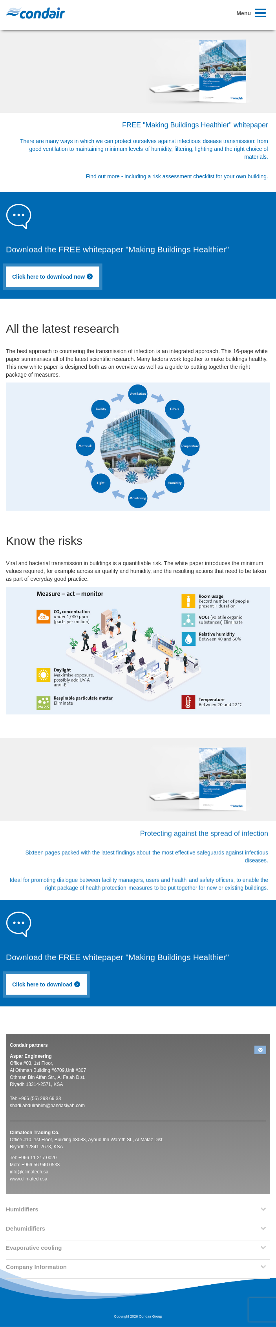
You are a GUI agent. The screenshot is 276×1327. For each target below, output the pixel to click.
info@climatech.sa (29, 1172)
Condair (35, 13)
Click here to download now (52, 277)
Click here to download (46, 984)
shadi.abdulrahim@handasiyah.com (47, 1105)
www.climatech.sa (28, 1179)
